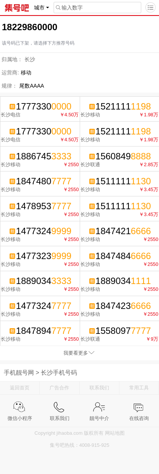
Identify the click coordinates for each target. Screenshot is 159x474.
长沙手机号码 (59, 372)
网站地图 (115, 433)
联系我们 (99, 388)
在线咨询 (139, 406)
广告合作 (59, 388)
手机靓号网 (19, 372)
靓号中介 (99, 406)
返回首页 (19, 388)
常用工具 (139, 388)
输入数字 (68, 7)
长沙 (30, 59)
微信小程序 (20, 406)
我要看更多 (75, 353)
